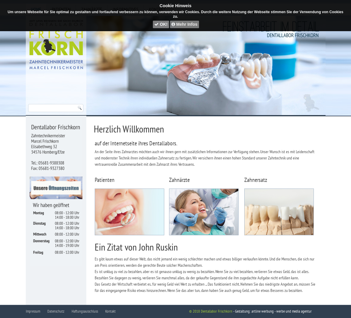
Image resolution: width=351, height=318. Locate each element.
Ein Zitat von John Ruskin (136, 247)
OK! (161, 24)
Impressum (33, 311)
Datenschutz (55, 311)
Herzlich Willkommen (129, 129)
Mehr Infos (184, 24)
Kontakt (110, 311)
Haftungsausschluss (85, 311)
